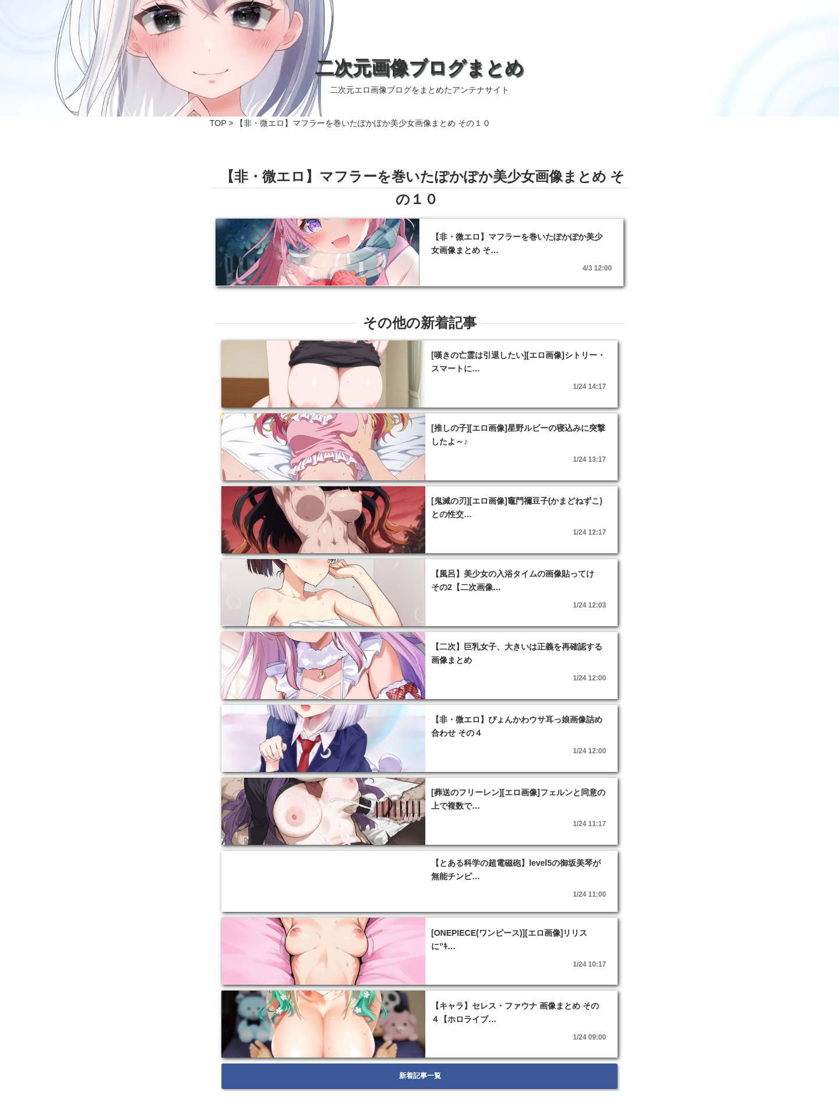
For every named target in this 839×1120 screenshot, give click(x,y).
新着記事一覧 (419, 1076)
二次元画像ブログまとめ (419, 67)
